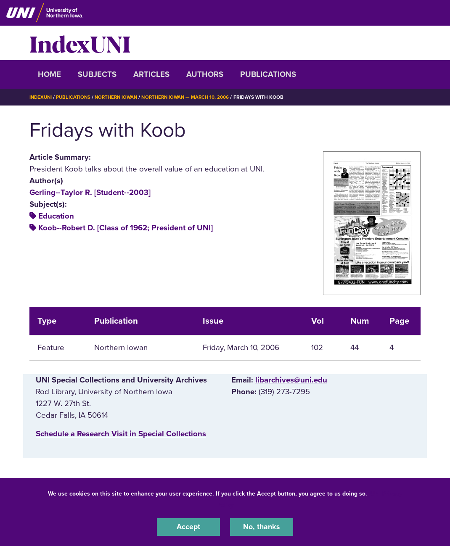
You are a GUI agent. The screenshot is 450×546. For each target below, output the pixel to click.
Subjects (97, 74)
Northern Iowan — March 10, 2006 (192, 97)
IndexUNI (79, 42)
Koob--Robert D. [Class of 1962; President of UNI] (125, 227)
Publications (268, 74)
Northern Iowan (120, 97)
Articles (151, 74)
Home (49, 74)
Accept (188, 526)
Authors (204, 74)
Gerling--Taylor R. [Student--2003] (90, 192)
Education (56, 216)
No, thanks (261, 526)
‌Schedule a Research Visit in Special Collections (121, 433)
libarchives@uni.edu (291, 379)
